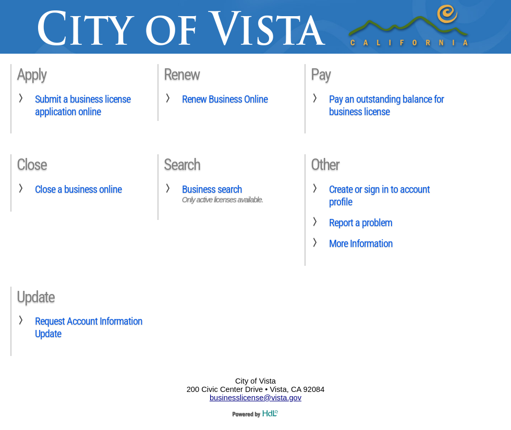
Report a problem (360, 222)
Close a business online (78, 189)
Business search (212, 189)
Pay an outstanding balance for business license (386, 105)
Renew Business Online (224, 99)
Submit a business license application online (82, 105)
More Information (361, 243)
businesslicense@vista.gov (255, 398)
